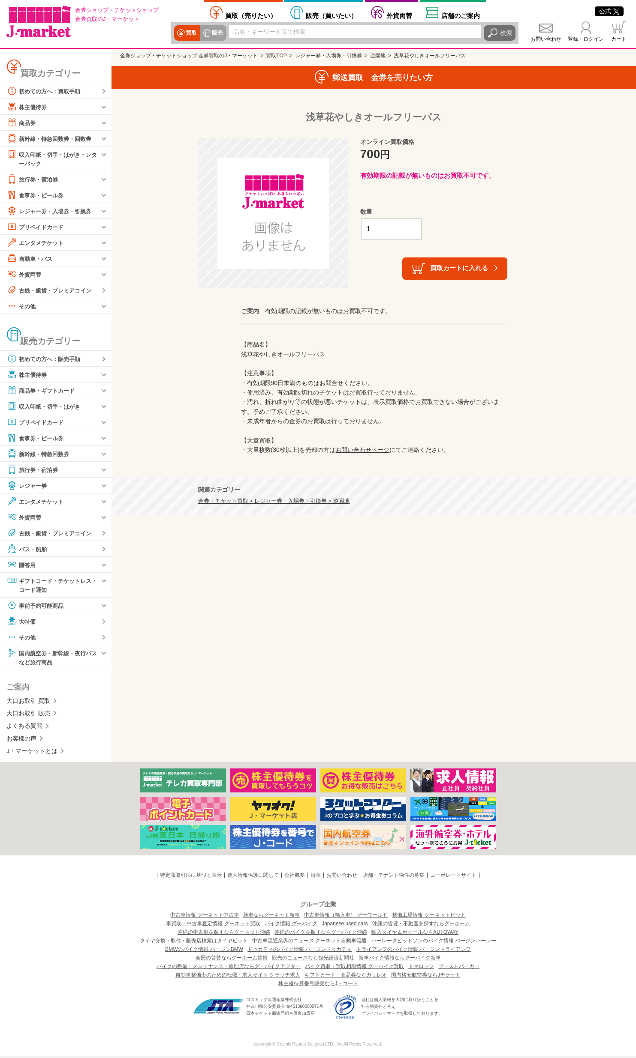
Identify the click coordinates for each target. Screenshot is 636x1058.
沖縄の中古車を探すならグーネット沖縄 (224, 934)
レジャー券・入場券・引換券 (52, 211)
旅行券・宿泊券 (34, 179)
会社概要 (294, 877)
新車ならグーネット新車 (271, 917)
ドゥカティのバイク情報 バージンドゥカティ (299, 951)
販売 (217, 33)
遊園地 (378, 56)
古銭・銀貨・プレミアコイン (52, 290)
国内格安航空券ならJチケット (426, 977)
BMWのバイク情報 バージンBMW (204, 951)
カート (619, 39)
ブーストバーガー (458, 968)
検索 (506, 33)
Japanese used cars (345, 925)
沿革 (315, 877)
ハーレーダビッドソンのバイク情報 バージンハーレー (433, 942)
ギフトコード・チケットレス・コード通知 (49, 585)
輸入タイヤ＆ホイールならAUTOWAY (414, 934)
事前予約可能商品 (37, 606)
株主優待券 (28, 107)
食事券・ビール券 (37, 195)
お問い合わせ (546, 39)
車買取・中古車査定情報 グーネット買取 (213, 925)
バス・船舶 (28, 549)
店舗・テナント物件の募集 (394, 877)
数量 (366, 211)
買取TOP (276, 56)
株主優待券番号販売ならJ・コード (318, 985)
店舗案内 (460, 15)
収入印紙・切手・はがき (46, 406)
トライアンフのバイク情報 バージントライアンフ (413, 951)
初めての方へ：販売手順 (46, 359)
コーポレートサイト (453, 877)
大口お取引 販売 (28, 714)
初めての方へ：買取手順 (46, 91)
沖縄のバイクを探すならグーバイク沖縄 (320, 934)
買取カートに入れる (459, 268)
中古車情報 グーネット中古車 (204, 917)
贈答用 (22, 565)
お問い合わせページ (362, 449)
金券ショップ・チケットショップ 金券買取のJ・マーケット (189, 56)
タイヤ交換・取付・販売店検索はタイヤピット (194, 942)
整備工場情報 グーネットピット (428, 917)
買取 (191, 33)
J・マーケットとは (31, 752)
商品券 (22, 122)
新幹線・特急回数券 (40, 454)
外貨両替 (399, 15)
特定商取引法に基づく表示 (191, 877)
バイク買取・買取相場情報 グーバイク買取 (354, 968)
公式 (609, 11)
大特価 (22, 622)
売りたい (251, 15)
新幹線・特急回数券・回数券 (52, 138)
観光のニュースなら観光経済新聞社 (313, 959)
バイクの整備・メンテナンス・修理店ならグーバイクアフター (229, 968)
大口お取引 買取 (28, 702)
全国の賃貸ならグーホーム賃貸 (232, 959)
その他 (22, 306)
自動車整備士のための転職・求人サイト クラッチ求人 (237, 977)
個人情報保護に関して (253, 877)
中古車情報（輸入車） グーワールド (346, 917)
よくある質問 (24, 727)
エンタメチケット (37, 243)
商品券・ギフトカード (43, 391)
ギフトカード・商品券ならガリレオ (345, 977)
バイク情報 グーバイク (291, 925)
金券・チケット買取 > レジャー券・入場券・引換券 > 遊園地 (274, 501)
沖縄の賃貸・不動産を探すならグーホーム (421, 925)
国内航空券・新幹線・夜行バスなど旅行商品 (52, 658)
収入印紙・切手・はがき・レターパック (52, 158)
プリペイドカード (37, 227)
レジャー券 (28, 486)
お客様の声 (21, 739)
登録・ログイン (586, 39)
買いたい (331, 15)
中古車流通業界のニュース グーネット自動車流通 (309, 942)
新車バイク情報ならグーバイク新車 (400, 959)
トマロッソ (421, 968)
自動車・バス (31, 259)
